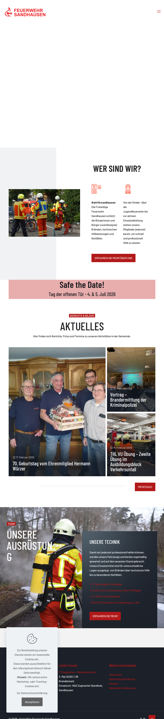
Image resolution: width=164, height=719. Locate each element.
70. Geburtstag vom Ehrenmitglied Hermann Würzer (51, 465)
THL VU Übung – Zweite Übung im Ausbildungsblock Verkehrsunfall (130, 461)
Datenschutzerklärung (122, 679)
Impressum (115, 674)
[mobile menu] (159, 11)
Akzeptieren (32, 701)
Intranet (113, 683)
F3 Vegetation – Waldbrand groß (77, 672)
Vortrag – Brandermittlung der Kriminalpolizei (128, 399)
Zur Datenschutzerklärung (32, 692)
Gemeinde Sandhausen (122, 688)
